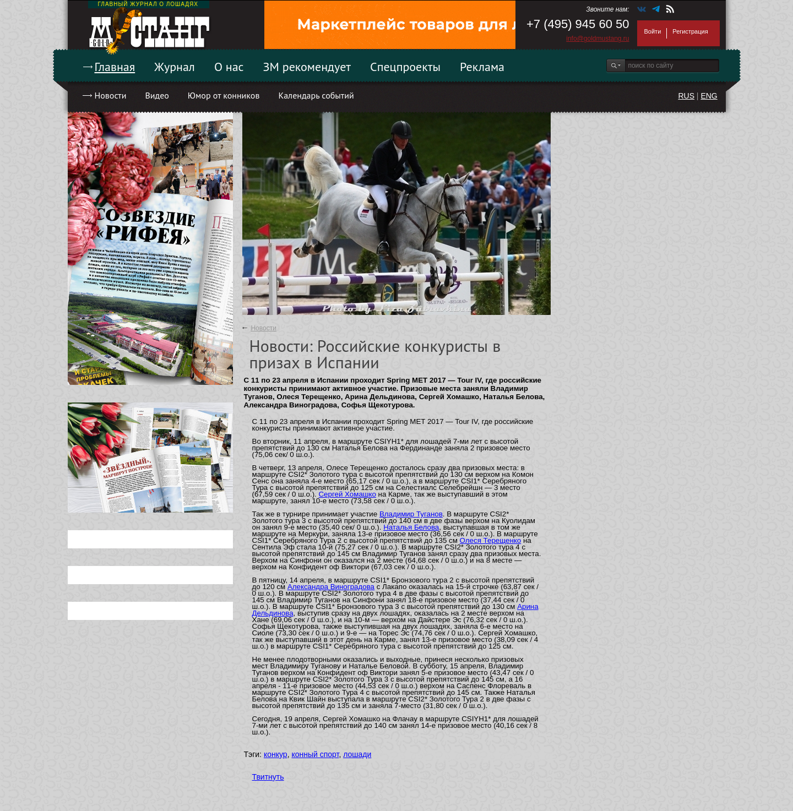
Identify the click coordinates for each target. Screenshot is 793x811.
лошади (357, 754)
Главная (115, 66)
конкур (275, 754)
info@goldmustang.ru (597, 38)
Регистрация (690, 31)
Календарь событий (316, 95)
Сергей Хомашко (347, 494)
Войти (652, 31)
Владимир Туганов (411, 514)
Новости (111, 95)
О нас (229, 66)
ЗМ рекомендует (307, 66)
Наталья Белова (411, 527)
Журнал (174, 66)
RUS (686, 95)
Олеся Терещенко (491, 540)
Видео (157, 95)
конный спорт (315, 754)
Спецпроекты (405, 66)
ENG (708, 95)
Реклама (482, 66)
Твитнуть (268, 776)
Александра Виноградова (330, 587)
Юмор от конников (224, 95)
